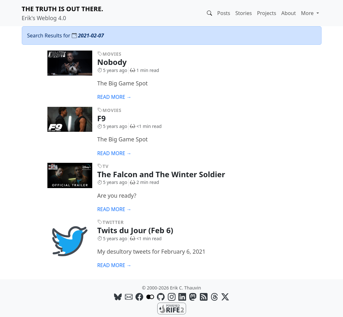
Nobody (116, 62)
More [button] (308, 13)
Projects (266, 13)
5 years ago (112, 70)
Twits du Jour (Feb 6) (140, 230)
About (288, 13)
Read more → (114, 97)
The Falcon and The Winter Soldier (166, 174)
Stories (243, 13)
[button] (209, 13)
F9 (106, 118)
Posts (223, 13)
